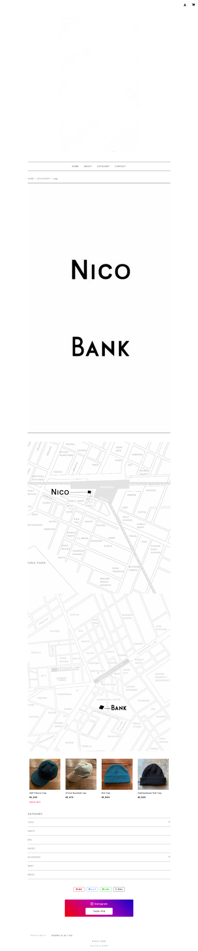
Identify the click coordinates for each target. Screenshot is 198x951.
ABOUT (88, 166)
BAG (30, 840)
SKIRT (31, 866)
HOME (75, 166)
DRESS (31, 874)
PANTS (31, 831)
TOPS (31, 822)
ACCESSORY (43, 178)
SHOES (31, 848)
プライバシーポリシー (38, 935)
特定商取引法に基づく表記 (62, 935)
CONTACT (120, 166)
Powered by (99, 946)
